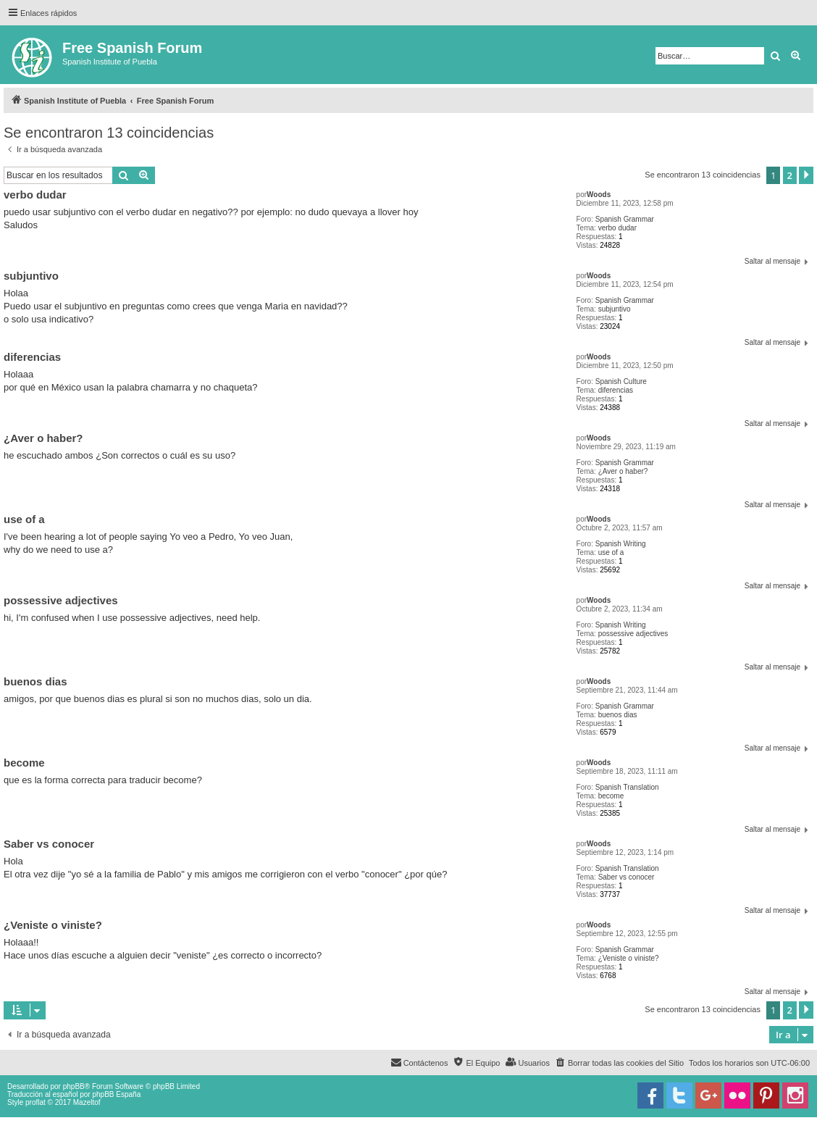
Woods (599, 195)
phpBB (74, 1086)
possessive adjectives (633, 634)
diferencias (615, 390)
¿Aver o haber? (623, 471)
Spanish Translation (627, 787)
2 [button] (789, 175)
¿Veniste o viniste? (628, 958)
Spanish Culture (621, 381)
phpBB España (116, 1094)
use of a (611, 552)
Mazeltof (87, 1102)
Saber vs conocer (626, 877)
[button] (806, 175)
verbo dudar (617, 228)
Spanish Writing (620, 544)
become (611, 796)
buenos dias (617, 715)
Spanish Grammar (624, 219)
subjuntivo (614, 309)
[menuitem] (619, 1063)
